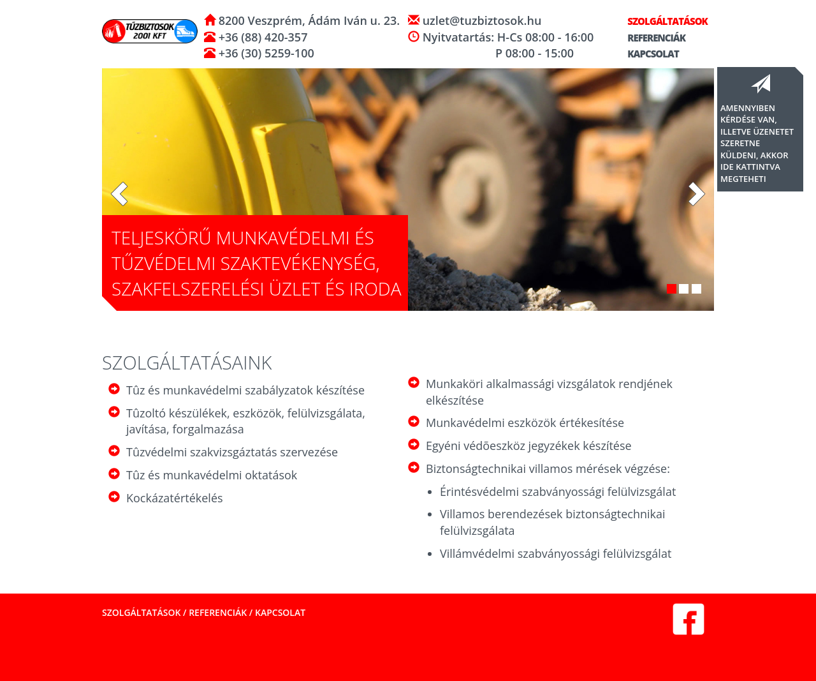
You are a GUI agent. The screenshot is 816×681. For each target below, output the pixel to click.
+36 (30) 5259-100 (264, 53)
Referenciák (650, 37)
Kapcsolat (647, 53)
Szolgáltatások (662, 21)
